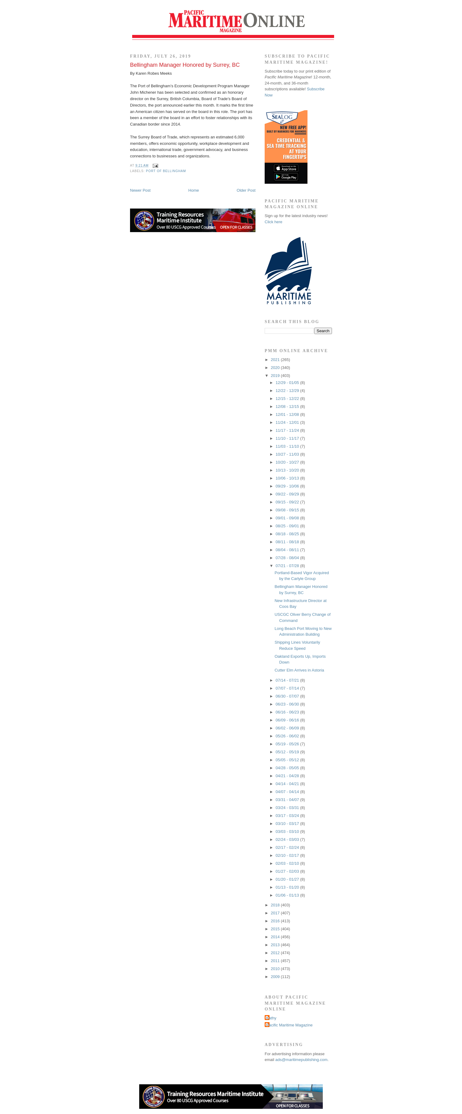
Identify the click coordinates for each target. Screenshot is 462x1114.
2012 (276, 952)
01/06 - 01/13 (288, 895)
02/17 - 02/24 (288, 847)
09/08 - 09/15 (288, 510)
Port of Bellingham (166, 171)
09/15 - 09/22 (288, 502)
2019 (276, 375)
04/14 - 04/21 (288, 783)
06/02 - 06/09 (288, 728)
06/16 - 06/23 (288, 712)
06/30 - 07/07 (288, 696)
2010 (276, 968)
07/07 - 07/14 (288, 688)
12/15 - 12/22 (288, 398)
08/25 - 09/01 (288, 526)
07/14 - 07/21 (288, 680)
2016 (276, 921)
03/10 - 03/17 (288, 823)
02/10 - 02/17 (288, 855)
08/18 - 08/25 (288, 534)
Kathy (271, 1018)
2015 (276, 929)
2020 (276, 367)
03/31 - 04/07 (288, 799)
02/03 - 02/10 (288, 863)
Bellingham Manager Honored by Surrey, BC (185, 65)
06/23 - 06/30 (288, 704)
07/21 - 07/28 (288, 565)
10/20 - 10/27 (288, 462)
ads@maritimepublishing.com (301, 1059)
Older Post (246, 190)
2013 (276, 945)
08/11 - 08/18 (288, 542)
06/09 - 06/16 (288, 720)
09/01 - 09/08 (288, 518)
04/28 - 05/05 (288, 768)
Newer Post (140, 190)
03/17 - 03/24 (288, 815)
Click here (273, 222)
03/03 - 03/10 (288, 831)
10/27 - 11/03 (288, 454)
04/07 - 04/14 (288, 791)
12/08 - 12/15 (288, 406)
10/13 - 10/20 (288, 470)
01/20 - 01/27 (288, 879)
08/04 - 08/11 (288, 550)
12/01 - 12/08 (288, 414)
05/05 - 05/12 (288, 760)
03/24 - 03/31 (288, 807)
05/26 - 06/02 (288, 736)
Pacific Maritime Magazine (289, 1025)
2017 (276, 913)
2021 (276, 359)
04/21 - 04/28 (288, 775)
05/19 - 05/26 (288, 744)
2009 (276, 976)
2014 (276, 937)
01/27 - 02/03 (288, 871)
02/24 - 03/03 (288, 839)
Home (193, 190)
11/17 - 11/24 (288, 430)
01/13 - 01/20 (288, 887)
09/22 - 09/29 (288, 494)
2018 (276, 905)
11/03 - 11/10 (288, 446)
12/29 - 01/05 (288, 382)
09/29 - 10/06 (288, 486)
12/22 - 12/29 (288, 390)
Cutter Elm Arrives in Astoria (299, 670)
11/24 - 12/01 (288, 422)
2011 (276, 960)
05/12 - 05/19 (288, 752)
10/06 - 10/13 (288, 478)
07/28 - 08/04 (288, 557)
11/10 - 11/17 (288, 438)
